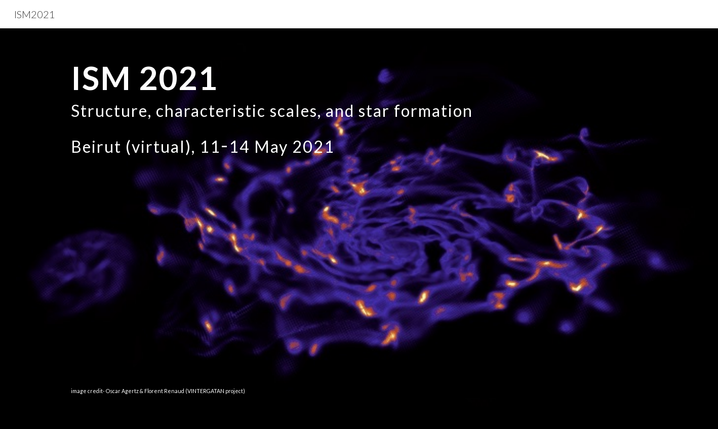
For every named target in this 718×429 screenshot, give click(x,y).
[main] (359, 229)
